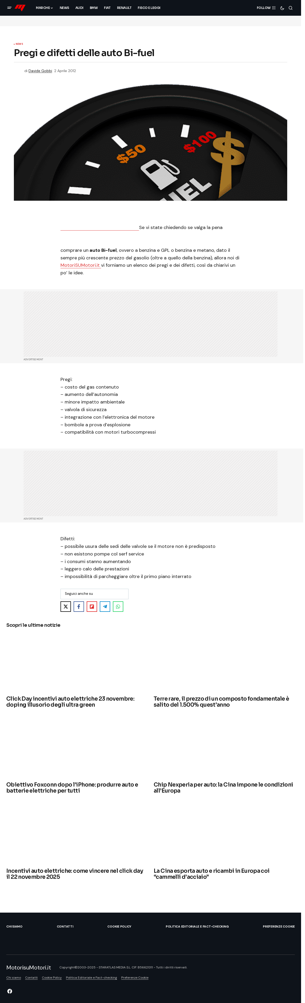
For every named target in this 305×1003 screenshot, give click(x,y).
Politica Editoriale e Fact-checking (197, 926)
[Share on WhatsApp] (118, 606)
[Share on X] (65, 606)
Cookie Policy (119, 926)
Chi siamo (14, 926)
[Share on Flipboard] (92, 606)
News (19, 44)
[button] (9, 8)
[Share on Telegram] (105, 606)
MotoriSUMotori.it (80, 265)
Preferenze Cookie (279, 926)
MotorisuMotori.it (28, 967)
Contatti (65, 926)
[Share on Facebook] (79, 606)
